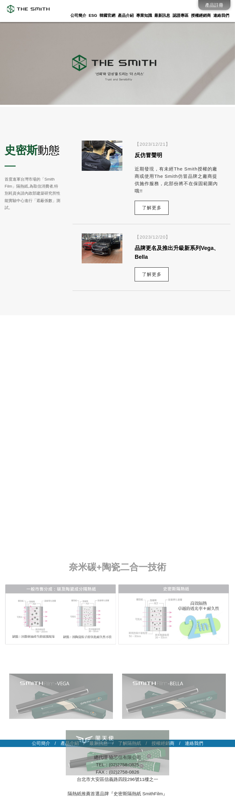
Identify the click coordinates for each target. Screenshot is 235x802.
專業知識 (144, 15)
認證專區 (180, 15)
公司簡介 (78, 15)
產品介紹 (126, 15)
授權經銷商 (201, 15)
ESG (93, 15)
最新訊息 (162, 15)
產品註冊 (214, 5)
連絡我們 (221, 15)
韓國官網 (107, 15)
